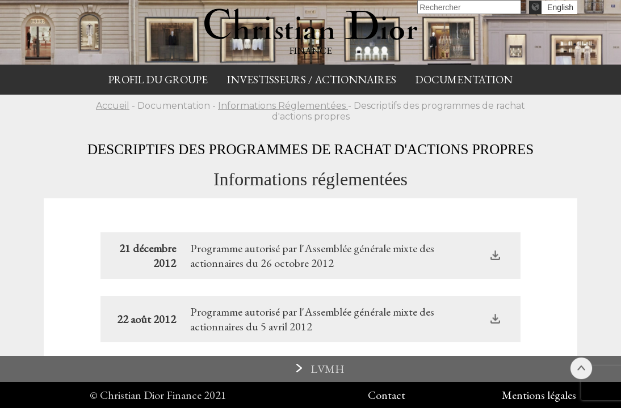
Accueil (112, 105)
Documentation (464, 80)
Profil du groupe (158, 80)
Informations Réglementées (283, 105)
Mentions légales (539, 395)
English (560, 7)
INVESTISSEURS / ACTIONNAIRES (311, 80)
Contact (386, 395)
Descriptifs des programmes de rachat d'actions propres (310, 149)
